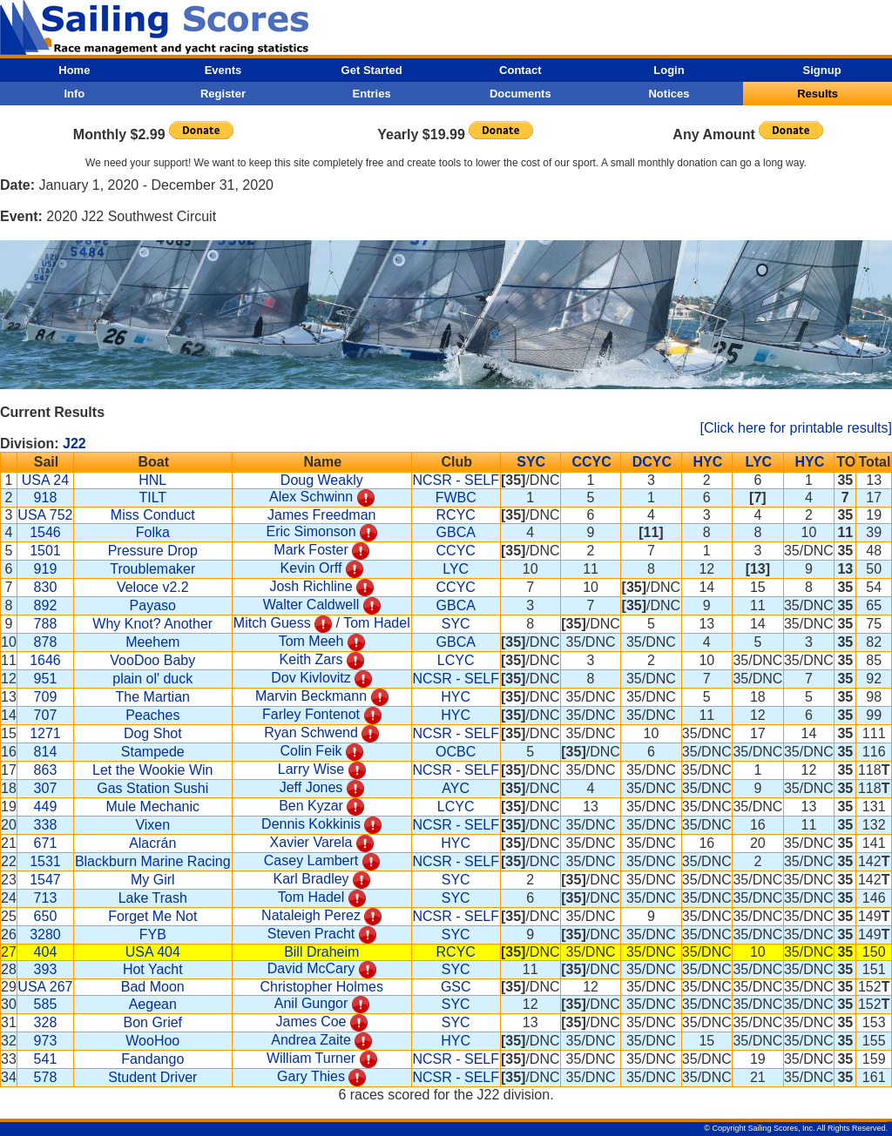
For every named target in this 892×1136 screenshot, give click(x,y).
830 (45, 587)
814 (45, 751)
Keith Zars (311, 659)
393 (45, 969)
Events (223, 70)
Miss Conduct (153, 515)
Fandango (152, 1059)
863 (45, 770)
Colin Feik (310, 750)
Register (223, 93)
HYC (707, 461)
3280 (45, 934)
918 (45, 497)
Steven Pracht (311, 933)
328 (45, 1022)
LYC (759, 461)
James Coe (311, 1021)
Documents (520, 93)
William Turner (311, 1058)
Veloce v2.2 (153, 587)
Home (74, 70)
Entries (372, 93)
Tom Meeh (311, 641)
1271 (45, 733)
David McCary (311, 968)
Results (817, 93)
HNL (152, 480)
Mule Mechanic (152, 806)
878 (45, 642)
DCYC (652, 461)
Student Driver (152, 1077)
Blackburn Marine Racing (153, 861)
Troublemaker (152, 568)
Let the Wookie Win (152, 770)
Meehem (152, 642)
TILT (152, 497)
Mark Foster (311, 549)
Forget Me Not (152, 916)
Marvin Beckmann (311, 696)
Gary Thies (311, 1076)
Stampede (153, 751)
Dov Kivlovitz (311, 677)
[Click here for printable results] (795, 427)
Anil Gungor (311, 1003)
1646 (45, 660)
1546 (45, 532)
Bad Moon (153, 986)
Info (74, 93)
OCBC (456, 751)
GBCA (456, 532)
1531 (45, 861)
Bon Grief (152, 1022)
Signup (822, 70)
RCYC (456, 515)
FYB (152, 934)
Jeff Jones (311, 787)
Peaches (152, 715)
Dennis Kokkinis (311, 824)
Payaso (153, 605)
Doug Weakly (321, 480)
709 (45, 696)
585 (45, 1004)
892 (45, 605)
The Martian (153, 696)
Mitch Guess (272, 622)
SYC (531, 461)
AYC (456, 788)
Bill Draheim (321, 951)
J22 (74, 443)
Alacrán (152, 843)
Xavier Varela (311, 842)
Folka (153, 532)
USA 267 (44, 986)
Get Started (371, 70)
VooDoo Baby (152, 660)
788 (45, 623)
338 (45, 824)
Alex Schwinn (311, 496)
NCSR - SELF (455, 480)
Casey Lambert (311, 860)
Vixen (152, 824)
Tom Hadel (376, 622)
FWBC (456, 497)
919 (45, 568)
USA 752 (44, 515)
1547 (45, 879)
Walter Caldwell (311, 604)
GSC (456, 986)
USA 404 (152, 951)
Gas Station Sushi (152, 788)
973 (45, 1040)
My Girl (153, 879)
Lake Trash (152, 898)
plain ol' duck (152, 678)
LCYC (456, 660)
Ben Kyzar (311, 805)
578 (45, 1077)
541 (45, 1059)
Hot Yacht (153, 969)
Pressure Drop (153, 550)
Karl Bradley (310, 878)
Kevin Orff (311, 568)
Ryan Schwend (311, 732)
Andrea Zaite (311, 1039)
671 (45, 843)
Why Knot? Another (152, 623)
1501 (45, 550)
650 (45, 916)
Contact (520, 70)
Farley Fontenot (311, 714)
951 (45, 678)
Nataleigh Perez (311, 915)
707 (45, 715)
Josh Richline (310, 586)
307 (45, 788)
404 (45, 951)
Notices (668, 93)
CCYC (591, 461)
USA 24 (45, 480)
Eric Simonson (310, 531)
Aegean (153, 1004)
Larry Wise (311, 769)
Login (668, 70)
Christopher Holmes (321, 986)
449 (45, 806)
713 (45, 898)
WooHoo (152, 1040)
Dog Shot (153, 733)
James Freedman (321, 515)
